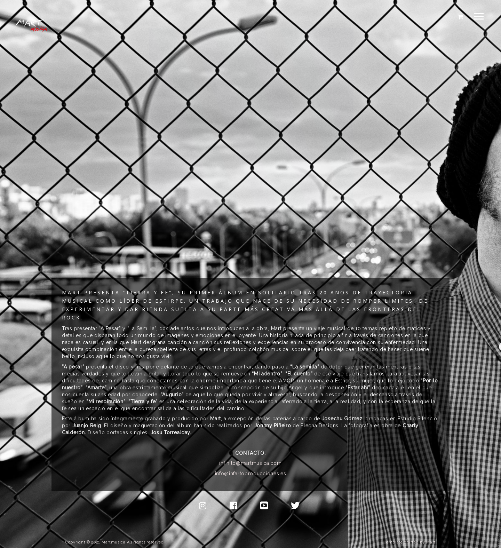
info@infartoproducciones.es (250, 473)
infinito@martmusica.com (250, 463)
